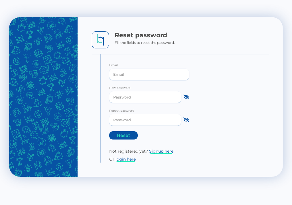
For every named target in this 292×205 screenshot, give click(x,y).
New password (120, 88)
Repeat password (121, 110)
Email (113, 65)
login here (125, 159)
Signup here (161, 151)
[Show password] (186, 97)
